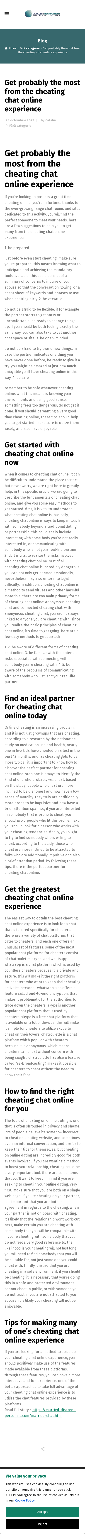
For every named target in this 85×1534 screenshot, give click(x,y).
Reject (42, 1524)
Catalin (50, 120)
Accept (42, 1512)
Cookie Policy (25, 1500)
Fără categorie (20, 126)
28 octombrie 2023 (20, 120)
